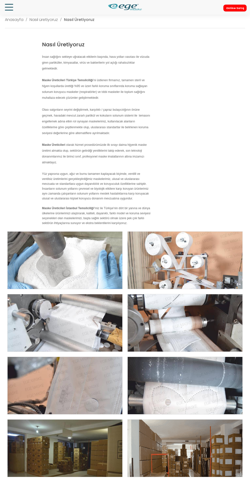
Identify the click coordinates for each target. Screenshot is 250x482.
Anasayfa (14, 19)
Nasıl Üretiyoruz (79, 19)
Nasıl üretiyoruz (44, 19)
